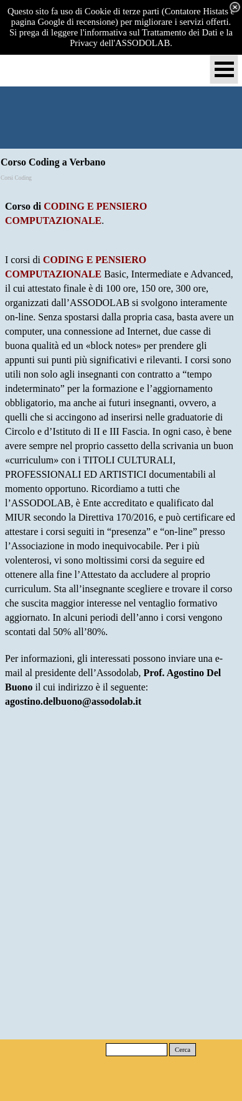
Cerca (182, 1049)
